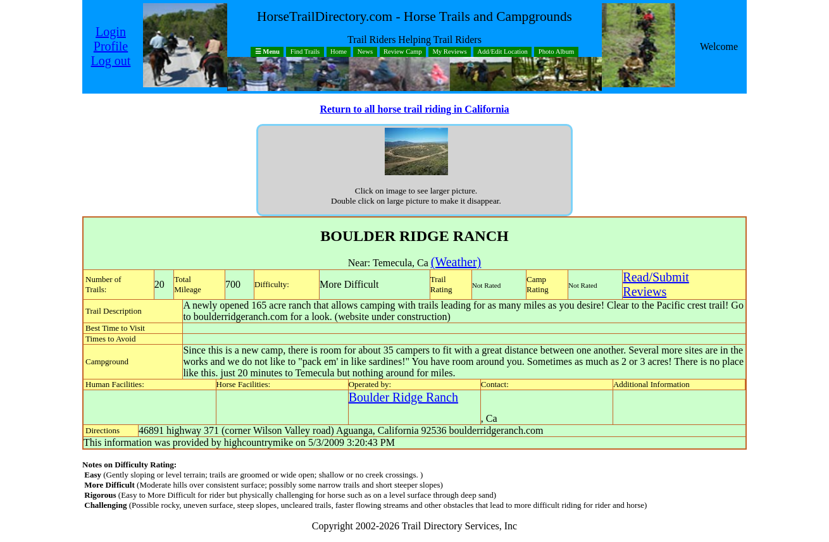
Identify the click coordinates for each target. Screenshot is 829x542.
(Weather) (456, 262)
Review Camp (402, 52)
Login (111, 32)
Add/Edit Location (502, 52)
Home (338, 52)
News (365, 52)
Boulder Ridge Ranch (403, 397)
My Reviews (449, 52)
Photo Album (557, 52)
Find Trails (305, 52)
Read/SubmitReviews (656, 284)
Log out (111, 61)
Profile (111, 46)
